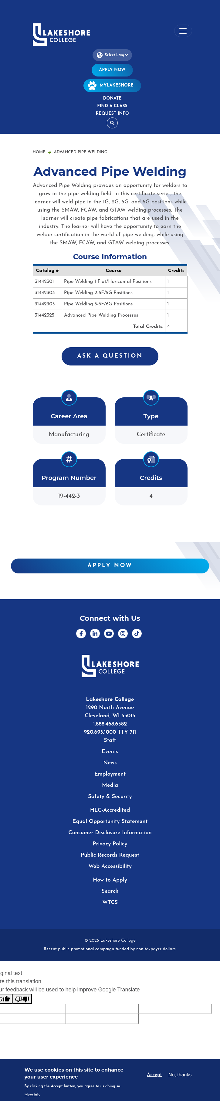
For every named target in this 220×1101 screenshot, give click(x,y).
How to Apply (110, 880)
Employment (110, 774)
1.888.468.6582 (110, 724)
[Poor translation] (22, 999)
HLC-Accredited (110, 810)
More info (33, 1094)
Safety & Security (110, 797)
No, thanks (179, 1074)
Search (109, 891)
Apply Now (112, 70)
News (110, 763)
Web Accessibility (110, 866)
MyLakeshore (112, 85)
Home (39, 152)
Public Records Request (110, 855)
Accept (154, 1074)
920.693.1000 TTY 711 (110, 732)
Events (110, 752)
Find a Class (112, 106)
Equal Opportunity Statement (110, 821)
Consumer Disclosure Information (109, 833)
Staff (110, 740)
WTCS (110, 903)
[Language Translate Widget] (112, 55)
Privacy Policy (110, 844)
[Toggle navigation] (183, 31)
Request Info (112, 113)
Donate (112, 98)
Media (110, 785)
